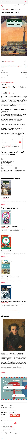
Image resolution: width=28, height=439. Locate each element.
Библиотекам (3, 414)
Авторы (2, 410)
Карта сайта (12, 412)
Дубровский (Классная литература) (10, 276)
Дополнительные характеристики (8, 82)
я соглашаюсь (14, 144)
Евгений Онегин (5, 197)
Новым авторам (4, 412)
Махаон (25, 4)
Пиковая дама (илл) (6, 250)
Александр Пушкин (9, 61)
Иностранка (14, 4)
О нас (11, 405)
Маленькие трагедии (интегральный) (10, 226)
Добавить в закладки (5, 93)
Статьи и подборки (4, 407)
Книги (17, 6)
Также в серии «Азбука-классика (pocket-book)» (11, 66)
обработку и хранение (6, 146)
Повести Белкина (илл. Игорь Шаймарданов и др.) (13, 301)
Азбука (7, 4)
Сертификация (13, 410)
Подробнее (4, 204)
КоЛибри (20, 4)
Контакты (11, 407)
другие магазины (22, 87)
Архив (2, 417)
